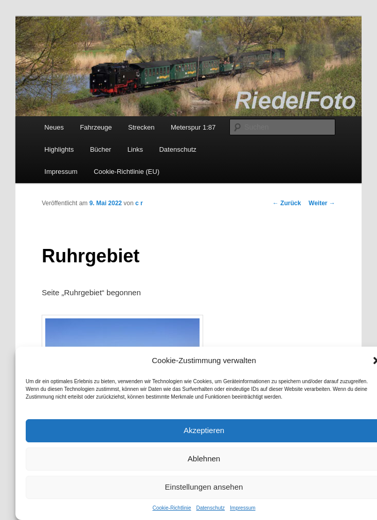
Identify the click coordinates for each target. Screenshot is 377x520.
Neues (54, 127)
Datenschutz (210, 508)
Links (135, 149)
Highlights (59, 149)
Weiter (322, 203)
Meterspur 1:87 (193, 127)
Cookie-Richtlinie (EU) (126, 171)
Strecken (141, 127)
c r (139, 203)
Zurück (287, 203)
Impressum (242, 508)
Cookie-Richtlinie (171, 508)
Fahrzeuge (96, 127)
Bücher (100, 149)
